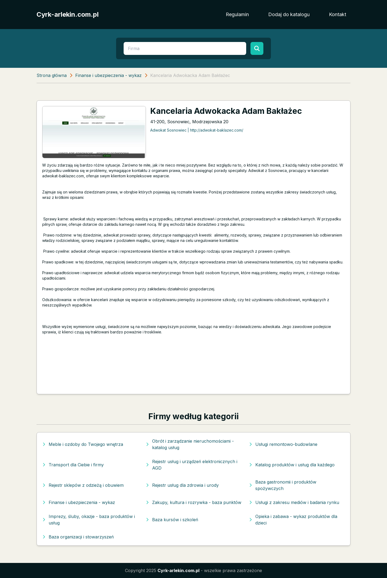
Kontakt (337, 14)
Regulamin (237, 14)
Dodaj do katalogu (289, 14)
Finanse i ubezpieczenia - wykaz (108, 75)
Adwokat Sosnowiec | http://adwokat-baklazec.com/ (196, 130)
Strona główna (52, 75)
